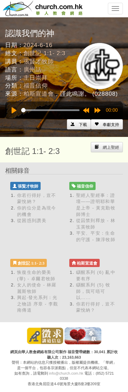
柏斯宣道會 (39, 94)
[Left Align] (107, 124)
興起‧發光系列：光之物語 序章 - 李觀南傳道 (37, 304)
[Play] (14, 110)
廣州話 (33, 69)
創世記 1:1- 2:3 (45, 53)
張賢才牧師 (39, 61)
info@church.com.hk (66, 373)
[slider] (50, 110)
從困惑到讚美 (31, 220)
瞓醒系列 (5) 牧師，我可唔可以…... (93, 291)
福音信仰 (36, 85)
